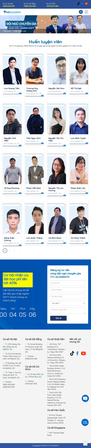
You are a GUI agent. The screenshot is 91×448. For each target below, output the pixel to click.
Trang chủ (7, 31)
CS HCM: (52, 4)
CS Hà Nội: (9, 4)
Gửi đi (58, 318)
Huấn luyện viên (20, 31)
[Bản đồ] (8, 349)
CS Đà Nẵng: (30, 4)
